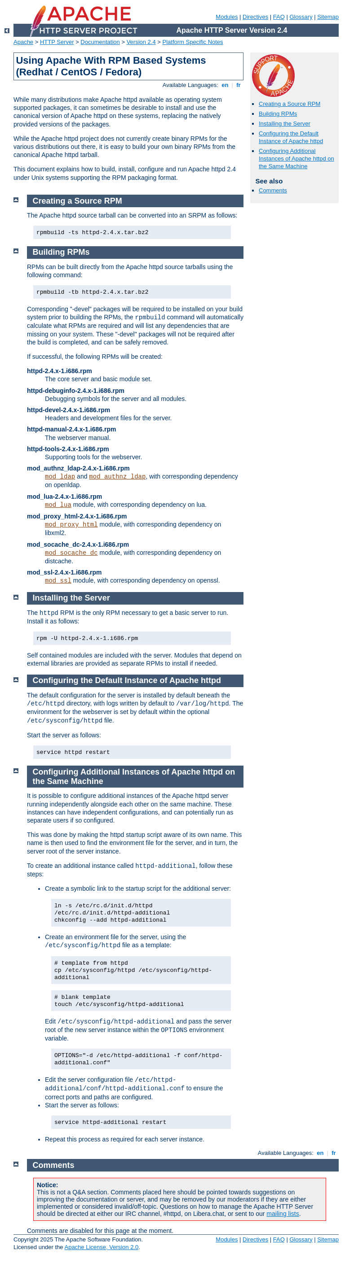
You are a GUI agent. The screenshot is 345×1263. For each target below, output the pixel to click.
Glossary (300, 16)
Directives (255, 16)
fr (239, 85)
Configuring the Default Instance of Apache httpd (291, 137)
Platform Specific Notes (193, 42)
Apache (23, 42)
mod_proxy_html (71, 524)
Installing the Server (284, 123)
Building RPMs (278, 113)
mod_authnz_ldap (117, 476)
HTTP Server (57, 42)
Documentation (99, 42)
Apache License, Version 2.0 (101, 1247)
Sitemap (328, 16)
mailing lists (282, 1213)
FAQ (279, 16)
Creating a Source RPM (289, 103)
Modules (227, 16)
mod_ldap (60, 476)
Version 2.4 (141, 42)
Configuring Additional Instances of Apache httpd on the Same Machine (296, 159)
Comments (273, 190)
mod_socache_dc (71, 553)
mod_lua (58, 505)
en (225, 85)
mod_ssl (58, 580)
